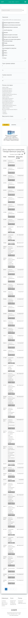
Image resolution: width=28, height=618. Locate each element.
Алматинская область (7, 91)
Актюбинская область (7, 90)
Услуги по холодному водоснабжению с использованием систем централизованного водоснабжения (11, 453)
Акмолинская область (7, 88)
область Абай (5, 87)
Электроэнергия (11, 569)
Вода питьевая (11, 242)
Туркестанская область (7, 106)
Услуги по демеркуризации (11, 162)
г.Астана (4, 110)
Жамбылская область (7, 95)
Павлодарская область (7, 103)
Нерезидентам (13, 604)
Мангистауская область (7, 102)
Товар (4, 51)
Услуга (4, 55)
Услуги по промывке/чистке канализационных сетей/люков (11, 250)
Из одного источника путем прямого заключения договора (11, 40)
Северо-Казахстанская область (9, 105)
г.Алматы (4, 112)
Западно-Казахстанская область (9, 94)
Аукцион (5, 33)
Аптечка (10, 479)
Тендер (4, 43)
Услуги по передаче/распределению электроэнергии (11, 423)
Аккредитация (13, 600)
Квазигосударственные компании (10, 23)
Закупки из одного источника (9, 35)
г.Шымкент (4, 113)
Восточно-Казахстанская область (9, 109)
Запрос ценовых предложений (10, 37)
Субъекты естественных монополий (11, 25)
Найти (6, 124)
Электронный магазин (8, 45)
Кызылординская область (8, 101)
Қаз (21, 1)
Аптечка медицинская (11, 468)
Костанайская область (7, 99)
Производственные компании (10, 27)
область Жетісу (5, 97)
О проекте (4, 600)
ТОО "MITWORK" (12, 614)
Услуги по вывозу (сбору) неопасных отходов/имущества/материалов (11, 262)
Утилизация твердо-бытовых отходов (10, 229)
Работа (4, 53)
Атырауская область (6, 92)
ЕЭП (2, 2)
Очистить (13, 124)
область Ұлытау (5, 108)
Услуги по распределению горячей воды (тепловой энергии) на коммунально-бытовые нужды (11, 437)
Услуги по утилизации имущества (10, 286)
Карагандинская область (7, 98)
